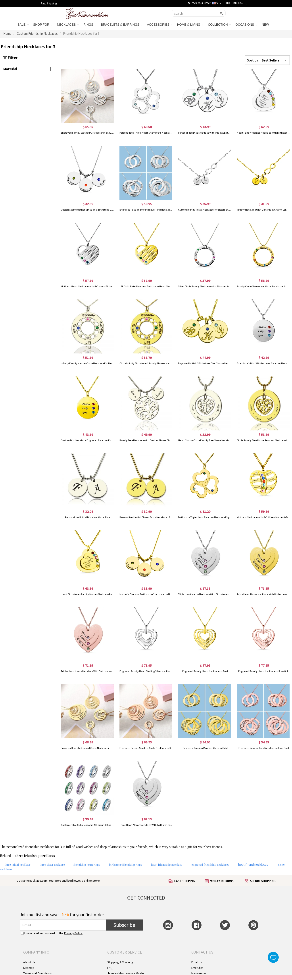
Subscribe (124, 924)
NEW (266, 24)
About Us (29, 962)
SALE (23, 24)
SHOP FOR (42, 24)
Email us (196, 962)
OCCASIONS (246, 24)
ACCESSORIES (159, 24)
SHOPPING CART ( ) (237, 3)
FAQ (110, 968)
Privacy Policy (73, 933)
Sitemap (28, 968)
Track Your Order (199, 3)
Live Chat (197, 968)
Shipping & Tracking (120, 962)
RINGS (89, 24)
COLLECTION (219, 24)
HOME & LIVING (190, 24)
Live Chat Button (273, 957)
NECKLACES (68, 24)
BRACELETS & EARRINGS (121, 24)
